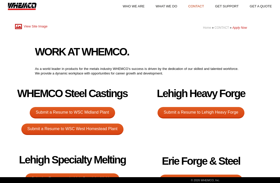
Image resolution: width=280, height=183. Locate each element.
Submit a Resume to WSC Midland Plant (72, 112)
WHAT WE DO (166, 6)
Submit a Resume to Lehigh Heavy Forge (201, 112)
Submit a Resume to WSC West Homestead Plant (72, 129)
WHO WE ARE (134, 6)
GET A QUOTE (261, 6)
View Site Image (31, 26)
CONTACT (196, 6)
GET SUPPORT (227, 6)
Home (207, 27)
